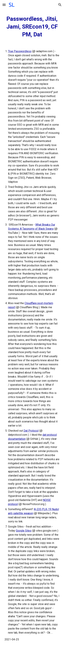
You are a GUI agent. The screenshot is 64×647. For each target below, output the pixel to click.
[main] (32, 27)
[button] (4, 4)
